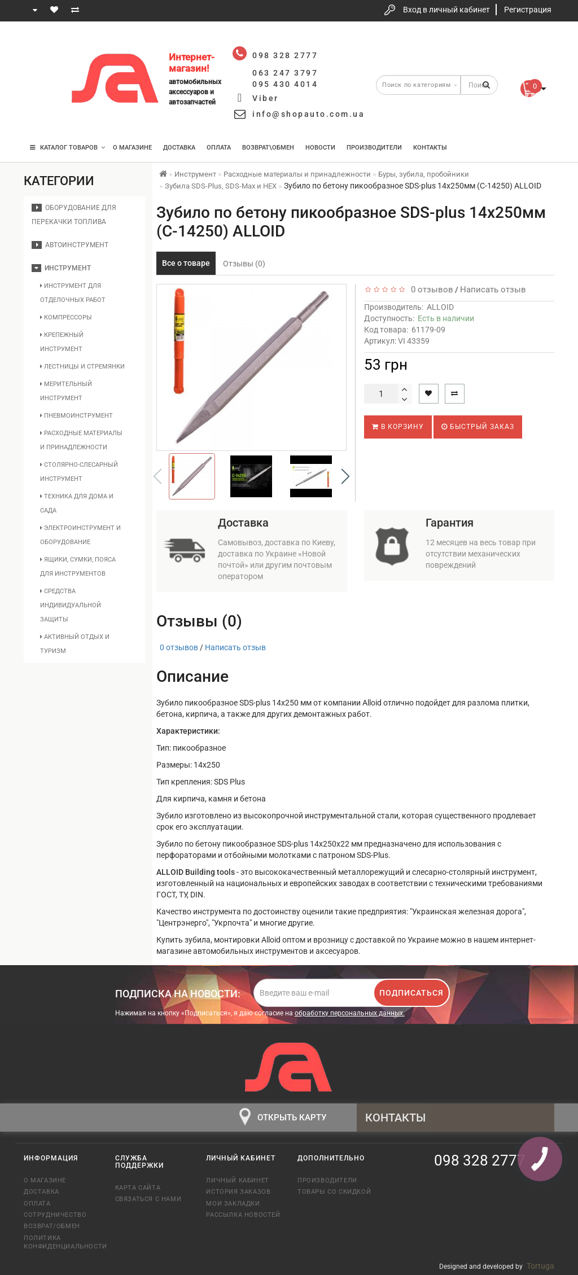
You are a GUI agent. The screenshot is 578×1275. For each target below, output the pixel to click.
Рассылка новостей (243, 1215)
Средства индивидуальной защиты (70, 605)
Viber (265, 98)
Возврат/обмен (52, 1226)
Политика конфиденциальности (61, 1242)
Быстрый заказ (477, 427)
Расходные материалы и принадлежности (81, 440)
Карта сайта (138, 1187)
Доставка (179, 147)
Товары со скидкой (334, 1191)
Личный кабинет (237, 1180)
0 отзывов (429, 289)
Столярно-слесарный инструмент (79, 472)
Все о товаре (186, 263)
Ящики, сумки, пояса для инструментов (78, 566)
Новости (320, 147)
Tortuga (540, 1265)
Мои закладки (233, 1203)
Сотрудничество (55, 1215)
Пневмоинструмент (76, 415)
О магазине (132, 147)
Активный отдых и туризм (75, 644)
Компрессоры (66, 317)
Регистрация (527, 9)
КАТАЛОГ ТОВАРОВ (67, 147)
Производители (374, 147)
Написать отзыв (493, 289)
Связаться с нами (148, 1199)
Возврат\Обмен (268, 147)
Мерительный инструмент (66, 391)
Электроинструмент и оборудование (80, 535)
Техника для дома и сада (76, 503)
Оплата (219, 147)
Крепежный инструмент (62, 342)
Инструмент (61, 268)
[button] (345, 476)
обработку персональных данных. (350, 1013)
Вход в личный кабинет (446, 9)
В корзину (398, 427)
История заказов (238, 1191)
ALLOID (440, 307)
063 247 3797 (42, 80)
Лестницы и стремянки (82, 366)
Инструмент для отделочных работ (73, 293)
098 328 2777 (42, 46)
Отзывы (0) (244, 263)
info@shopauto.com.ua (308, 114)
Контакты (430, 147)
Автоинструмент (70, 245)
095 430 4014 (43, 114)
